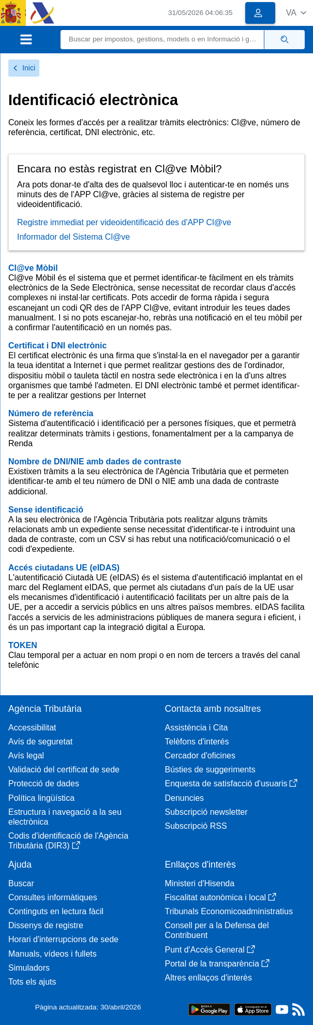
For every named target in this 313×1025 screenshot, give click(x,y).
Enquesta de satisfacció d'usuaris (231, 783)
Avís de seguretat (40, 741)
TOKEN (22, 645)
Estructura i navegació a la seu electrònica (65, 817)
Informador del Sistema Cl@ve (73, 236)
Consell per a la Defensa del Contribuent (217, 930)
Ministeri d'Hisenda (200, 883)
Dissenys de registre (45, 925)
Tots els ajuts (32, 981)
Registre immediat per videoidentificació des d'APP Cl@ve (124, 222)
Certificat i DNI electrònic (57, 345)
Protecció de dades (43, 783)
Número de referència (51, 413)
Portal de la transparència (217, 963)
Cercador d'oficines (200, 755)
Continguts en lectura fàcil (55, 911)
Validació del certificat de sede (64, 769)
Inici (23, 68)
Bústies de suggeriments (210, 769)
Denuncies (184, 798)
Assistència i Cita (196, 727)
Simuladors (29, 967)
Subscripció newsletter (206, 812)
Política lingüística (41, 798)
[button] (296, 12)
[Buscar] (162, 39)
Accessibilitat (32, 727)
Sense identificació (45, 509)
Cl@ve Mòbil (33, 267)
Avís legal (26, 755)
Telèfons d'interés (197, 741)
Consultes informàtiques (52, 897)
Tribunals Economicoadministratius (229, 911)
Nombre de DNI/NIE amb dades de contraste (94, 461)
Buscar (21, 883)
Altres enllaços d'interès (208, 977)
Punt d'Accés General (210, 949)
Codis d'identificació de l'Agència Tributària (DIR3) (68, 840)
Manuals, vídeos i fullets (52, 953)
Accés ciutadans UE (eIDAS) (64, 567)
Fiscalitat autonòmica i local (221, 897)
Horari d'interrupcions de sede (63, 939)
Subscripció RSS (196, 826)
